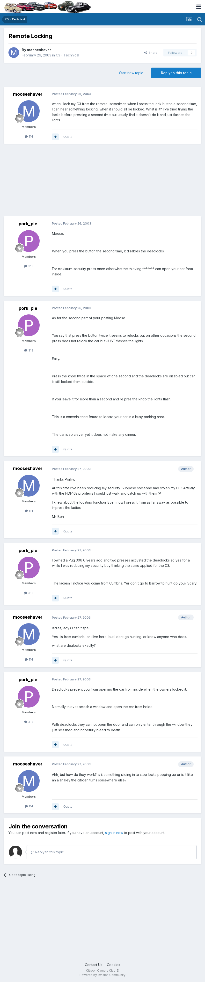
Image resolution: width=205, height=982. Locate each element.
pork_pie (28, 223)
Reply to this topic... (48, 852)
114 (29, 136)
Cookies (113, 965)
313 (28, 266)
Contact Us (93, 965)
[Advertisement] (60, 182)
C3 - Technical (67, 55)
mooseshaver (39, 50)
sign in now (114, 833)
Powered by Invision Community (102, 975)
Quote (68, 137)
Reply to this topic (176, 73)
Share (151, 53)
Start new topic (131, 73)
